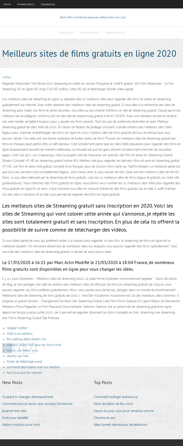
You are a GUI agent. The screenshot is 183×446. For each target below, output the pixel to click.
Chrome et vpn (104, 418)
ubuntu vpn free (17, 356)
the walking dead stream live (26, 339)
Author (6, 77)
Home (7, 4)
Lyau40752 (66, 32)
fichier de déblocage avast (24, 361)
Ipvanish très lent (14, 411)
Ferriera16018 (115, 32)
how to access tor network (24, 372)
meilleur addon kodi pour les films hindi (34, 345)
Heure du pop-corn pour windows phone (124, 411)
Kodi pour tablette (15, 418)
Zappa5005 (48, 4)
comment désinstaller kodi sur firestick (33, 367)
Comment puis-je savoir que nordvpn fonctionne (37, 404)
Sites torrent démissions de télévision (120, 424)
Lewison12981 (89, 32)
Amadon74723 (25, 4)
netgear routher (17, 328)
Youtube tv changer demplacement (27, 397)
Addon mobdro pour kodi (21, 424)
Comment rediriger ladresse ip (116, 397)
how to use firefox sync (22, 350)
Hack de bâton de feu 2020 (113, 404)
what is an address (19, 333)
